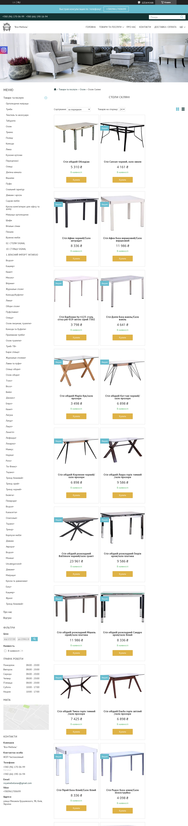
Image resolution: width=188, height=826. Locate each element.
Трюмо (9, 132)
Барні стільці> (13, 351)
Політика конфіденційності (114, 822)
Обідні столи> (13, 306)
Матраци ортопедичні (17, 214)
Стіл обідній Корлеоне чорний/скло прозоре (163, 323)
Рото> (9, 460)
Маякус (9, 449)
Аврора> (10, 546)
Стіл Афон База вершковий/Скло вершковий (75, 241)
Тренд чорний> (14, 489)
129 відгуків (147, 2)
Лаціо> (9, 426)
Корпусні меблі (13, 535)
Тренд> (10, 529)
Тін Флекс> (11, 466)
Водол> (10, 260)
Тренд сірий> (13, 483)
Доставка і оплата (165, 26)
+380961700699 (116, 9)
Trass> (9, 380)
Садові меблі (13, 200)
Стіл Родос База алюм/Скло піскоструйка (163, 559)
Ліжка (8, 149)
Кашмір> (10, 266)
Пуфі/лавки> (12, 311)
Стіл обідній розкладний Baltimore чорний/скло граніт (119, 402)
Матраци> (11, 575)
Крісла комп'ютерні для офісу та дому (22, 207)
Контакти (145, 26)
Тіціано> (10, 472)
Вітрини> (10, 283)
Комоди (10, 143)
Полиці (9, 137)
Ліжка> (9, 300)
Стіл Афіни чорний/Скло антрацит (163, 162)
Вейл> (9, 392)
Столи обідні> (13, 374)
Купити (75, 179)
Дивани (10, 540)
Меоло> (10, 277)
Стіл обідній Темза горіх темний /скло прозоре (163, 480)
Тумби (9, 109)
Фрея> (9, 598)
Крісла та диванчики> (17, 580)
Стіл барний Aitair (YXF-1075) (119, 716)
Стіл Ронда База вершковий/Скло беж (75, 638)
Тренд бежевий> (14, 477)
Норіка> (10, 455)
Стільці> (10, 317)
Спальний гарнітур (15, 189)
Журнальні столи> (15, 289)
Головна (91, 26)
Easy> (9, 586)
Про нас (131, 26)
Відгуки (7, 617)
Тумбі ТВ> (11, 346)
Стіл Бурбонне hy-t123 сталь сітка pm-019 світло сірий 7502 (119, 243)
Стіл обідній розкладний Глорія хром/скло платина (163, 402)
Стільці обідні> (13, 369)
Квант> (9, 271)
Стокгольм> (11, 517)
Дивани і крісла (14, 195)
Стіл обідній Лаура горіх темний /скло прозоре (75, 402)
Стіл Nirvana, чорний (163, 637)
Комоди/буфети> (15, 294)
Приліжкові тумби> (15, 334)
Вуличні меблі (13, 237)
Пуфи (9, 183)
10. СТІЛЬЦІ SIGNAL (16, 248)
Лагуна (9, 414)
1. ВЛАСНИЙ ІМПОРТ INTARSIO (22, 254)
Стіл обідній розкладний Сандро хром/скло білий (119, 480)
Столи (9, 126)
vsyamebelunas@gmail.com (17, 783)
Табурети (10, 120)
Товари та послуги (110, 26)
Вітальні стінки (13, 226)
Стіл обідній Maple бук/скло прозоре (75, 323)
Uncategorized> (14, 563)
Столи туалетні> (14, 340)
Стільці (9, 166)
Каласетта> (11, 512)
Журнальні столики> (16, 357)
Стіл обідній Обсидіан (75, 161)
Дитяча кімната (13, 172)
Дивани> (10, 569)
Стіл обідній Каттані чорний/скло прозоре (119, 323)
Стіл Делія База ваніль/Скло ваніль (163, 241)
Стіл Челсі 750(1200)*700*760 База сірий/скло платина (119, 638)
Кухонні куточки (14, 155)
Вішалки (10, 177)
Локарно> (11, 443)
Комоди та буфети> (16, 329)
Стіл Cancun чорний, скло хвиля (119, 162)
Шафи (9, 220)
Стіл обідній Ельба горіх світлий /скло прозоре (75, 559)
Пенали (9, 231)
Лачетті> (10, 432)
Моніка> (10, 558)
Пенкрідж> (11, 500)
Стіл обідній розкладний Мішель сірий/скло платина (75, 480)
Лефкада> (11, 437)
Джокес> (10, 397)
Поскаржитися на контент (87, 822)
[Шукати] (181, 17)
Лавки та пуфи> (14, 363)
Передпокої (12, 160)
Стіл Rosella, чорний (75, 716)
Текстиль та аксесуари (17, 114)
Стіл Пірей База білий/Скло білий (119, 559)
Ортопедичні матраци (17, 103)
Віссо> (9, 386)
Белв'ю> (10, 495)
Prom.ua (110, 819)
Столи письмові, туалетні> (19, 323)
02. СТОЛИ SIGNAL (15, 243)
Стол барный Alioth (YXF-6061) (163, 716)
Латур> (9, 420)
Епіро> (9, 403)
